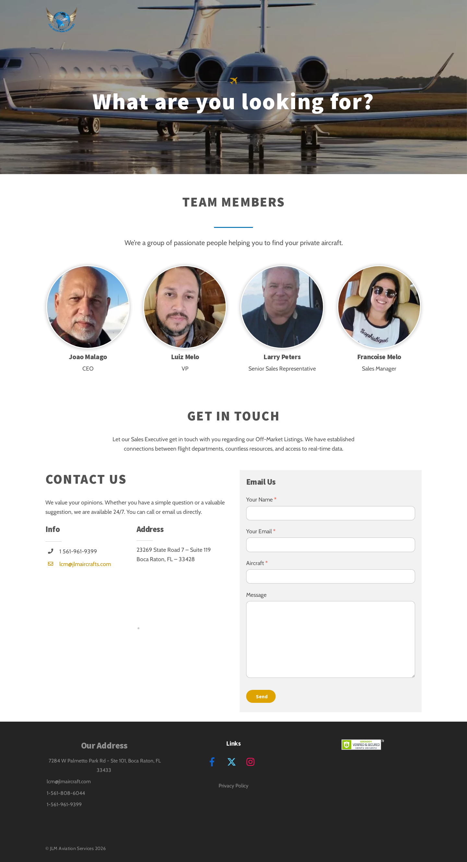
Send (262, 696)
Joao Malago (88, 356)
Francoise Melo (379, 356)
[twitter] (233, 761)
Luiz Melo (185, 356)
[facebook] (213, 761)
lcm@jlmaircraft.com (69, 781)
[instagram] (252, 761)
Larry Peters (282, 356)
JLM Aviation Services (72, 848)
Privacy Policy (233, 786)
